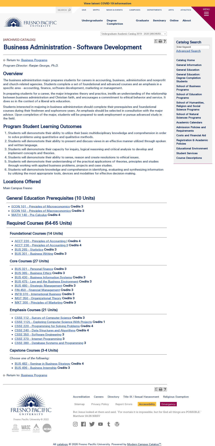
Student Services (187, 153)
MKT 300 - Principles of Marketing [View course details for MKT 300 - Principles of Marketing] (39, 302)
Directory (113, 396)
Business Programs (34, 60)
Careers (99, 396)
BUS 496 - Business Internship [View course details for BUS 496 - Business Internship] (36, 367)
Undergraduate (92, 20)
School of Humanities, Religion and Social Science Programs (190, 106)
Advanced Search (188, 51)
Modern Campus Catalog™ (144, 444)
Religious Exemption (176, 396)
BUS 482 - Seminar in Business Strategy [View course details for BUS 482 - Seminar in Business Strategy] (42, 363)
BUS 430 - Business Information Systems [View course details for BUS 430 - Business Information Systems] (43, 277)
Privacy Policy (100, 404)
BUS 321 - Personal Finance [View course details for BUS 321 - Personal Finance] (34, 269)
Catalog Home (185, 60)
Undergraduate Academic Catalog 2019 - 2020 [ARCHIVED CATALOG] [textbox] (134, 34)
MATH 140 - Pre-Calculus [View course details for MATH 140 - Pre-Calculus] (29, 215)
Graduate (142, 20)
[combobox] (134, 34)
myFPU (96, 10)
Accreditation (81, 396)
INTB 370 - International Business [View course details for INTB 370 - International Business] (38, 294)
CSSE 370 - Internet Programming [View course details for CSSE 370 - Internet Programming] (38, 339)
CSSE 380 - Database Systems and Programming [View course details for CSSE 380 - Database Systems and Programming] (49, 343)
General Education (187, 69)
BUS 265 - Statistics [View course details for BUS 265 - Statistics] (29, 249)
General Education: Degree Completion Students (188, 78)
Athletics (186, 10)
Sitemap (79, 404)
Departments (154, 10)
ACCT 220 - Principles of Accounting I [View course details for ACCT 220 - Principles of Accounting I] (41, 241)
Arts (171, 10)
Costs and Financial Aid (191, 135)
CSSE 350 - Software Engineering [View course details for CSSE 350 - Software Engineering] (38, 334)
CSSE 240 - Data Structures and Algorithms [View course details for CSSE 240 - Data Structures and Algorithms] (45, 330)
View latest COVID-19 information (107, 3)
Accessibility (147, 404)
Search (62, 10)
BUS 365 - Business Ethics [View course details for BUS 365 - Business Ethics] (33, 273)
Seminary (159, 20)
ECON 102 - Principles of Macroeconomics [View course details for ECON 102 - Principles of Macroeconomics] (41, 210)
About (187, 20)
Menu (206, 9)
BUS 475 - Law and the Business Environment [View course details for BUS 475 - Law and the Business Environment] (46, 281)
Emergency (168, 404)
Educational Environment (192, 148)
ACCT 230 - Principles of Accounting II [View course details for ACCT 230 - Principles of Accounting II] (41, 245)
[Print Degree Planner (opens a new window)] (156, 41)
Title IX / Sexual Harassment (141, 396)
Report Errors (123, 404)
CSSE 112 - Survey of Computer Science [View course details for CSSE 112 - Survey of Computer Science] (43, 317)
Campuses (134, 10)
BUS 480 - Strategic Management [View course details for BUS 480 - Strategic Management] (38, 285)
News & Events (114, 10)
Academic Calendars (189, 122)
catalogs (62, 444)
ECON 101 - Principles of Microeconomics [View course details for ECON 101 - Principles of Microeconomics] (40, 206)
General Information (188, 64)
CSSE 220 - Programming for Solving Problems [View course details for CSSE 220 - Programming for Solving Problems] (47, 326)
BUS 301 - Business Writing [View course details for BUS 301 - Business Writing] (34, 253)
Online (174, 20)
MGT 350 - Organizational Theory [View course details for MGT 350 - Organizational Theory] (38, 298)
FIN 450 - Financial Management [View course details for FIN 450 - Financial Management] (37, 290)
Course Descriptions (189, 157)
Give (84, 10)
